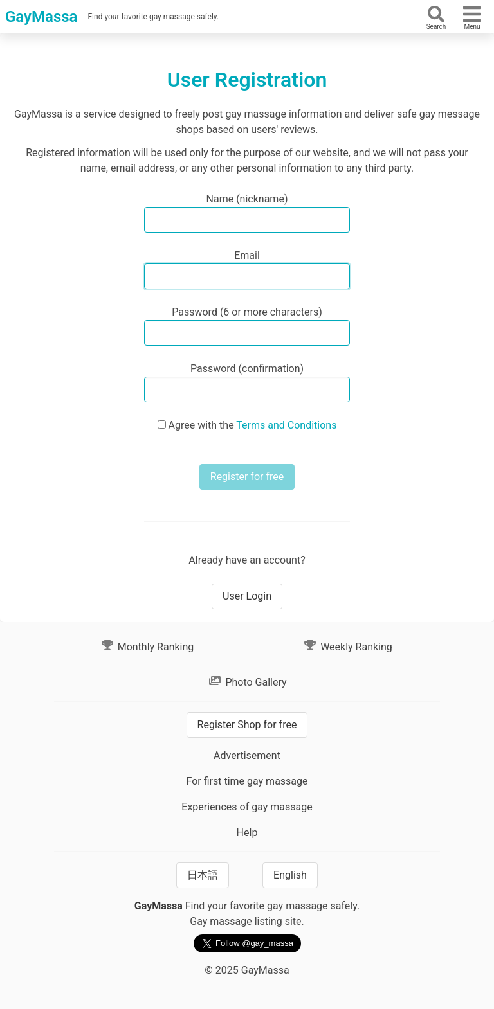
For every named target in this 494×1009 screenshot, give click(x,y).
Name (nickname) (247, 199)
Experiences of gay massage (246, 807)
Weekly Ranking (347, 647)
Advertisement (247, 755)
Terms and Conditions (286, 425)
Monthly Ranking (147, 647)
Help (247, 832)
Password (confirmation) (247, 368)
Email (247, 255)
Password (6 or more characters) (247, 312)
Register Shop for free (247, 725)
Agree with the (253, 425)
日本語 (202, 875)
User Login (247, 596)
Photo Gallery (246, 682)
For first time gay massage (246, 781)
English (290, 875)
